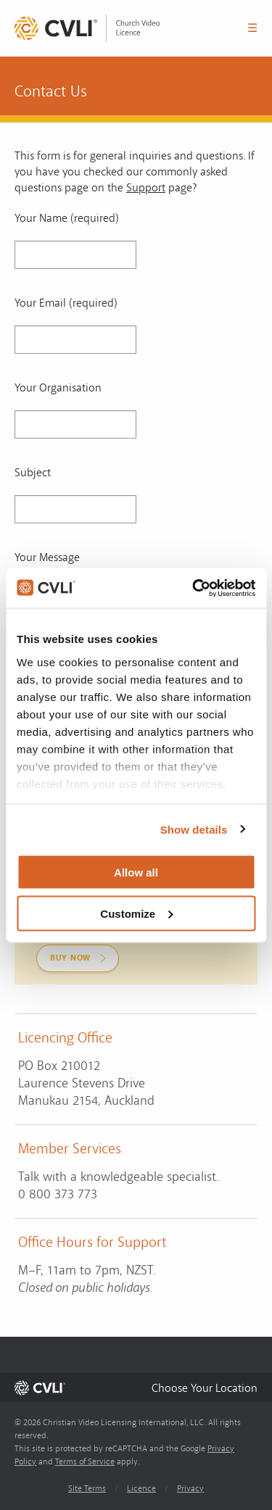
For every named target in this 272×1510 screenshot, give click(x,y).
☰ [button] (252, 28)
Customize (136, 913)
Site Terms (87, 1488)
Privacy (190, 1488)
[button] (204, 1387)
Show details (194, 829)
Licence (141, 1488)
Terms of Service (85, 1461)
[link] (87, 28)
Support (145, 188)
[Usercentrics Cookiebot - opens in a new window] (193, 587)
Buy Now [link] (70, 958)
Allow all (136, 872)
